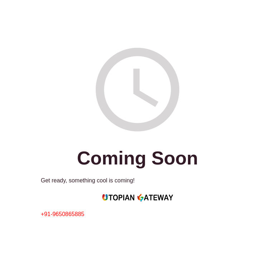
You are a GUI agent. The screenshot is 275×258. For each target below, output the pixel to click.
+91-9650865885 (62, 214)
